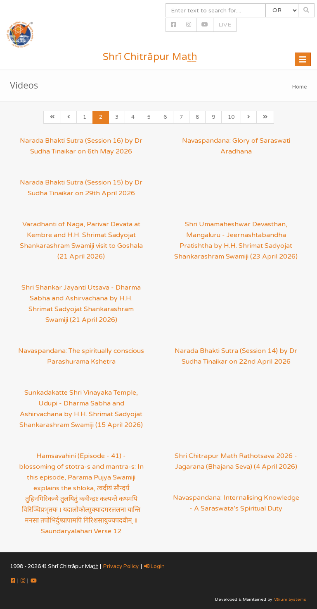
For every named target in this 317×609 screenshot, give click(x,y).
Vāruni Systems (290, 599)
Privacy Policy (121, 566)
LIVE (224, 24)
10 (231, 117)
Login (154, 566)
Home (299, 87)
